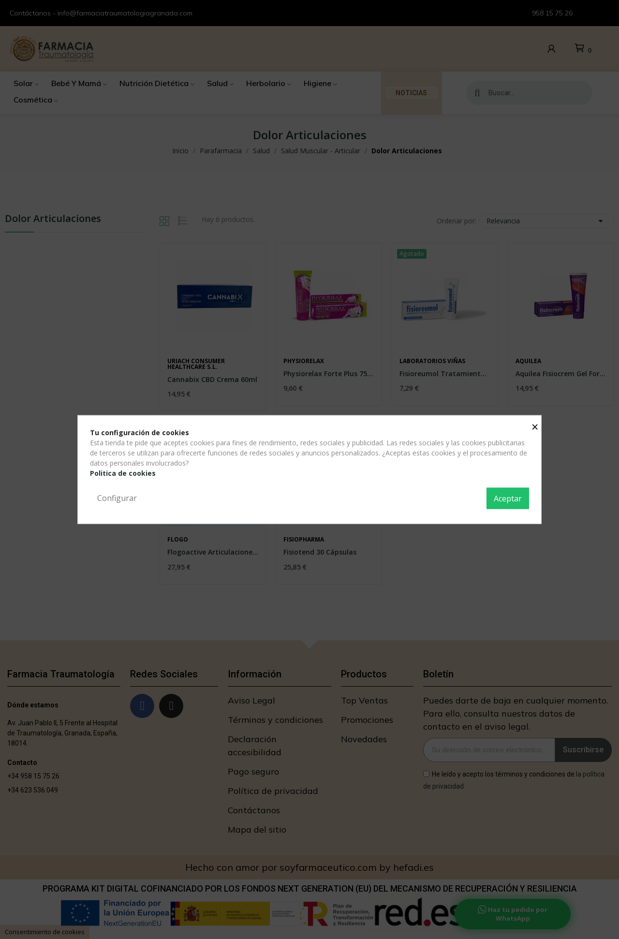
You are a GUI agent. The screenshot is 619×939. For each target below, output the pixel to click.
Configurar (117, 498)
